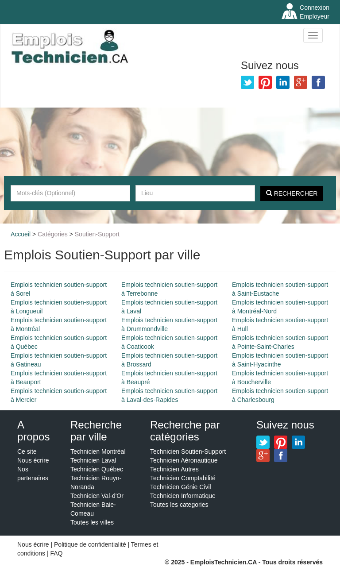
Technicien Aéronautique (184, 460)
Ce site (27, 451)
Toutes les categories (179, 504)
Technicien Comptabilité (183, 478)
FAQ (56, 553)
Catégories (53, 234)
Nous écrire (33, 460)
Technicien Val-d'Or (97, 495)
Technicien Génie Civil (180, 486)
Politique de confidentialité (90, 544)
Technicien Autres (174, 469)
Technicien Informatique (183, 495)
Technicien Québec (96, 469)
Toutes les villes (92, 522)
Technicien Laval (93, 460)
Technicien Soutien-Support (188, 451)
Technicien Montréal (98, 451)
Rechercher (292, 193)
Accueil (21, 234)
